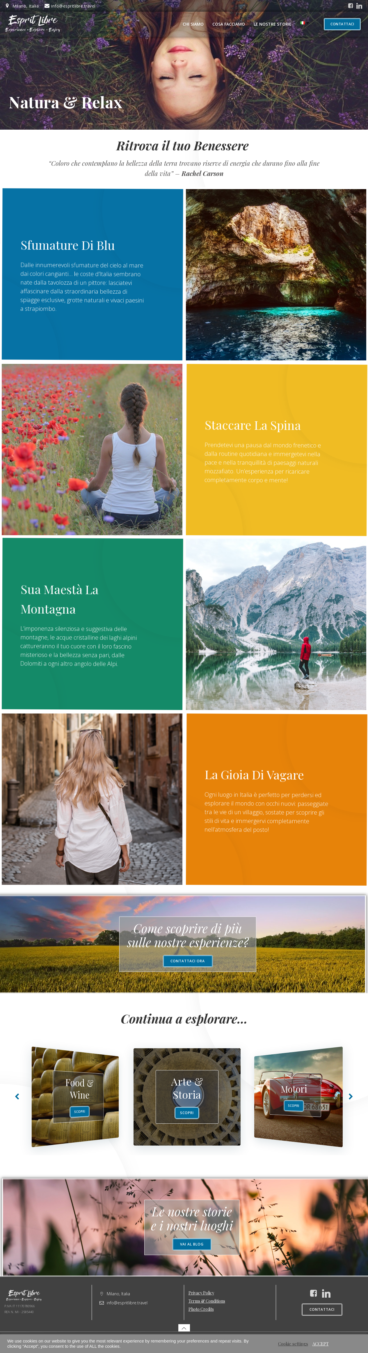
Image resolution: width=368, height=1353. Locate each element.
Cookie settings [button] (293, 1344)
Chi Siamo (193, 24)
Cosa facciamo (228, 24)
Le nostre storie (272, 24)
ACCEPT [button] (320, 1344)
